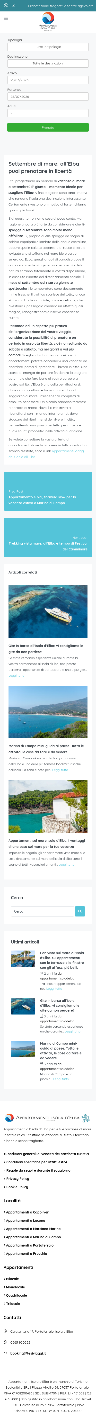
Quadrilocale (16, 1295)
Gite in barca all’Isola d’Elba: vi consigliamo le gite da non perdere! (59, 1005)
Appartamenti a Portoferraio (29, 1245)
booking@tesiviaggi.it (28, 1353)
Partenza (14, 89)
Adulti (11, 106)
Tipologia (14, 40)
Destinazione (17, 56)
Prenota (48, 127)
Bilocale (12, 1279)
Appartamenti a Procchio (26, 1253)
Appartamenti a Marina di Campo (33, 1237)
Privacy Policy (17, 1179)
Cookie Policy (17, 1187)
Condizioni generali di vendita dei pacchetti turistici (47, 1154)
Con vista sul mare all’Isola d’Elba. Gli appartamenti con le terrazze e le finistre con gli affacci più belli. (62, 960)
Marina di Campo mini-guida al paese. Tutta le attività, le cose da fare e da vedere (60, 1050)
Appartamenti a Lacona (25, 1220)
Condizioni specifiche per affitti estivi (36, 1162)
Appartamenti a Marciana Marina (33, 1229)
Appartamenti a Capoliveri (28, 1212)
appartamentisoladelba (57, 978)
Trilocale (13, 1304)
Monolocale (15, 1287)
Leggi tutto (16, 675)
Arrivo (12, 73)
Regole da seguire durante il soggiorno (38, 1170)
